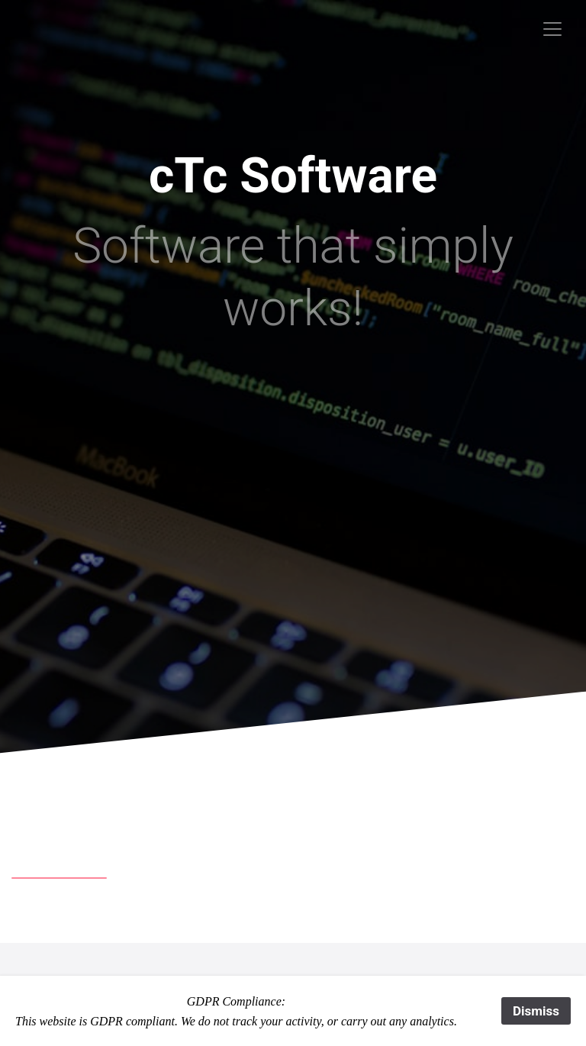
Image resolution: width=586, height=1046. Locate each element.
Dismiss (536, 1011)
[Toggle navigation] (552, 29)
